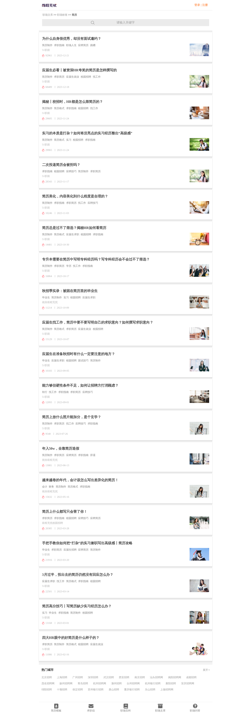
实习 (68, 139)
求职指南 (59, 45)
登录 (197, 5)
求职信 (91, 710)
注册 (205, 5)
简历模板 (56, 710)
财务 (51, 486)
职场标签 (62, 14)
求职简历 (59, 76)
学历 (68, 265)
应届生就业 (72, 76)
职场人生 (71, 45)
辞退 (92, 455)
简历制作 (47, 45)
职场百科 (125, 710)
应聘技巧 (71, 171)
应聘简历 (83, 45)
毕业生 (46, 297)
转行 (44, 392)
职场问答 (195, 710)
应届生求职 (72, 234)
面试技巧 (83, 360)
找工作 (97, 76)
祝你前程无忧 (50, 302)
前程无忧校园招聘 (52, 522)
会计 (44, 486)
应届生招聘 (70, 549)
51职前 (46, 50)
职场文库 (48, 14)
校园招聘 (86, 76)
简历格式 (59, 108)
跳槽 (92, 45)
